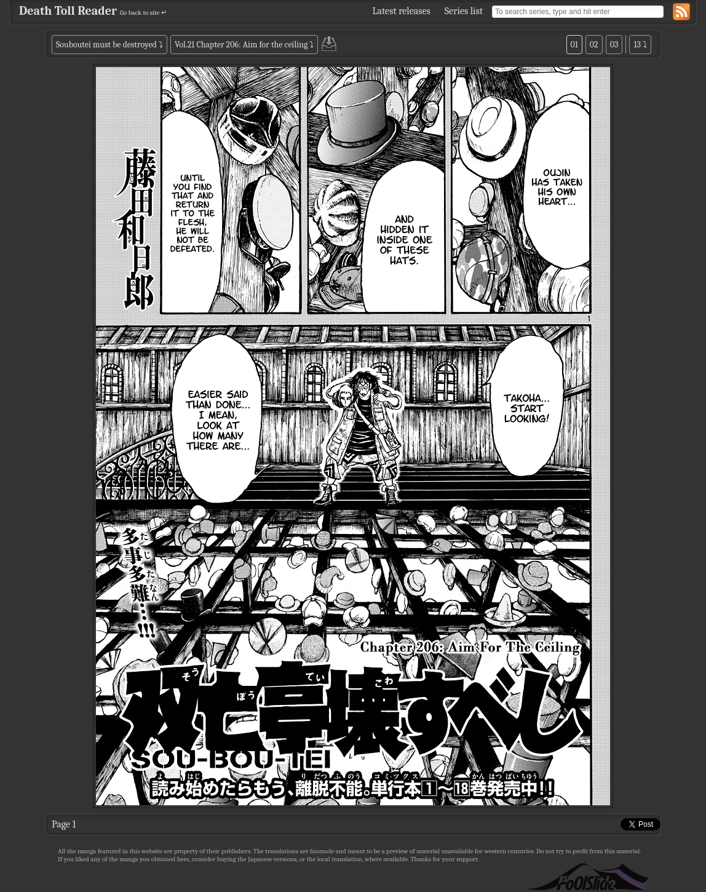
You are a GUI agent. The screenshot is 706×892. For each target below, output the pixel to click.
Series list (464, 11)
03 (614, 44)
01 (574, 44)
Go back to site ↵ (143, 13)
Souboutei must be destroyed (106, 44)
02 (594, 44)
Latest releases (401, 11)
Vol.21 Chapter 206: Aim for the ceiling (241, 44)
